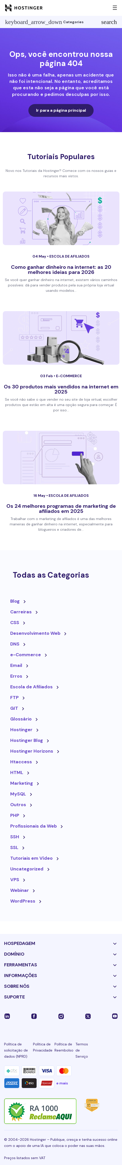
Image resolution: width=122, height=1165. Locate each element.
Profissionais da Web (33, 826)
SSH (14, 837)
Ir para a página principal (61, 110)
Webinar (19, 890)
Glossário (21, 719)
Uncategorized (26, 869)
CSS (14, 622)
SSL (14, 847)
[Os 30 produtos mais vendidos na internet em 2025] (61, 338)
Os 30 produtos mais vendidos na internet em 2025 (61, 389)
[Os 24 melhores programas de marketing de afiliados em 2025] (61, 457)
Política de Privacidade (42, 1047)
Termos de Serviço (81, 1050)
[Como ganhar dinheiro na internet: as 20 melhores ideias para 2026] (61, 218)
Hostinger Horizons (31, 751)
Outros (18, 805)
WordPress (22, 901)
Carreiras (21, 612)
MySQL (18, 794)
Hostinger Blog (26, 740)
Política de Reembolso (63, 1047)
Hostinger (21, 730)
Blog (15, 601)
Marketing (21, 783)
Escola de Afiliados (69, 256)
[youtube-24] (115, 1015)
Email (16, 665)
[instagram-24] (61, 1015)
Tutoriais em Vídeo (31, 858)
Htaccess (21, 762)
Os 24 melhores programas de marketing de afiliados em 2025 (61, 508)
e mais (62, 1083)
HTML (16, 772)
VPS (14, 880)
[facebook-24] (34, 1015)
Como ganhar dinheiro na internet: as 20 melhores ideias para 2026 (61, 269)
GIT (14, 708)
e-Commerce (69, 376)
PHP (14, 815)
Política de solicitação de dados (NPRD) (16, 1050)
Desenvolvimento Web (35, 633)
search (109, 22)
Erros (16, 676)
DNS (14, 644)
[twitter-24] (88, 1015)
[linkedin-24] (7, 1015)
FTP (14, 697)
